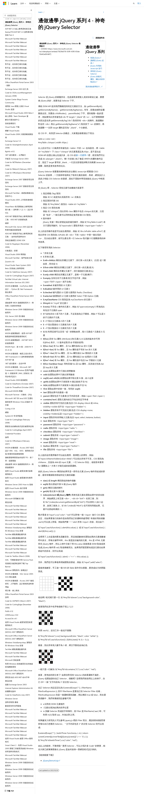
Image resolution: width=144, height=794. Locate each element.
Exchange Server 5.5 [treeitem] (13, 141)
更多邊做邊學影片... (93, 86)
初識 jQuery (95, 57)
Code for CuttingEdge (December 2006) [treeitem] (18, 606)
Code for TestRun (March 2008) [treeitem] (17, 556)
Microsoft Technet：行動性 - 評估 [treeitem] (18, 394)
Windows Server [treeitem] (11, 698)
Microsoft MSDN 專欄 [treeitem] (13, 391)
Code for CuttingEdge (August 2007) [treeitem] (19, 275)
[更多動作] (103, 12)
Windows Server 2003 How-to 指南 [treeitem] (19, 484)
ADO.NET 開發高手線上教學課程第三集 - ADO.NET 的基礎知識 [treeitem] (19, 218)
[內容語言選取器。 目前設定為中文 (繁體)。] (10, 790)
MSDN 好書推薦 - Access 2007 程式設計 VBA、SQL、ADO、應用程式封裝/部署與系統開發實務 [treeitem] (19, 450)
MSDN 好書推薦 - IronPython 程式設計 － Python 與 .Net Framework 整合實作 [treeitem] (19, 289)
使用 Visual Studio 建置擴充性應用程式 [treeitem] (18, 479)
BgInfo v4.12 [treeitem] (10, 151)
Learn (40, 12)
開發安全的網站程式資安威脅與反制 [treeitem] (19, 426)
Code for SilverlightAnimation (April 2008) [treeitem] (19, 146)
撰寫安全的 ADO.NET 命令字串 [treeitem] (17, 677)
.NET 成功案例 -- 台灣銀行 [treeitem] (15, 155)
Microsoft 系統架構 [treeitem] (12, 660)
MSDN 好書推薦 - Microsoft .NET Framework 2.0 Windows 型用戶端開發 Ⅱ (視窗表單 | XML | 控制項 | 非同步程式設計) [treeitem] (19, 372)
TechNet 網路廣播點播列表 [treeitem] (15, 534)
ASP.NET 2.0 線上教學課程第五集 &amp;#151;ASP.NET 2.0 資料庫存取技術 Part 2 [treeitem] (19, 32)
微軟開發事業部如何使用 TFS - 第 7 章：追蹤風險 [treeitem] (19, 459)
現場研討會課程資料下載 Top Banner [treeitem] (16, 565)
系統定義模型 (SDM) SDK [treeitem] (15, 240)
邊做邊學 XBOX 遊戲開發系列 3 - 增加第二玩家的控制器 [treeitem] (19, 304)
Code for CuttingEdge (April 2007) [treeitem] (18, 430)
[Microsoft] (4, 3)
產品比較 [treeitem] (8, 502)
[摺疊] (31, 10)
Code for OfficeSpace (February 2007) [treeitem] (17, 442)
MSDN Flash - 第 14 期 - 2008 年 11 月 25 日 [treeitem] (19, 348)
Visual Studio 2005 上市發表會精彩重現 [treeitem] (19, 201)
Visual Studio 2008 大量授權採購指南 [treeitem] (19, 136)
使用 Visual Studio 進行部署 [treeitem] (16, 488)
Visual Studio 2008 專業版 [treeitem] (15, 254)
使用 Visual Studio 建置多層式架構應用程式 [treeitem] (18, 472)
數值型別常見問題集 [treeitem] (13, 706)
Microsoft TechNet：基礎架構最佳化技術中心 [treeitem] (19, 194)
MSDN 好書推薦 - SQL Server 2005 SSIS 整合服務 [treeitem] (19, 575)
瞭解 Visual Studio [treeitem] (12, 130)
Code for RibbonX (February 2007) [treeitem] (18, 169)
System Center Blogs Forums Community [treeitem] (16, 101)
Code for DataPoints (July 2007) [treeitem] (17, 695)
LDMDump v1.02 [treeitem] (11, 615)
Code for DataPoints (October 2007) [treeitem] (19, 384)
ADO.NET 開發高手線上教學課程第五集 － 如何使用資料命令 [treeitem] (19, 235)
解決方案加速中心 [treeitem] (12, 119)
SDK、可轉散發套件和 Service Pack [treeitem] (19, 560)
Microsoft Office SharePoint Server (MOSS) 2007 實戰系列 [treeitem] (18, 630)
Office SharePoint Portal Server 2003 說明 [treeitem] (19, 596)
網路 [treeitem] (7, 412)
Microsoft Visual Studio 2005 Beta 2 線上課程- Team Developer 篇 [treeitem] (19, 114)
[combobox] (17, 16)
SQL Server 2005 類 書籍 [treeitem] (15, 316)
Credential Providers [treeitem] (13, 433)
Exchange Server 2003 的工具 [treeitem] (16, 89)
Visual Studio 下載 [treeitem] (12, 127)
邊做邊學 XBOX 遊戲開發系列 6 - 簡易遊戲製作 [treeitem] (19, 466)
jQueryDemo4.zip (50, 760)
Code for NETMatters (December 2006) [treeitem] (18, 164)
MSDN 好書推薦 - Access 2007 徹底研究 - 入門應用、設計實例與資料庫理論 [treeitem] (19, 583)
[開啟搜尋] (133, 3)
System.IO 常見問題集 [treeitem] (14, 416)
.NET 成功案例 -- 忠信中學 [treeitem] (15, 363)
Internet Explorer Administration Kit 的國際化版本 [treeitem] (19, 690)
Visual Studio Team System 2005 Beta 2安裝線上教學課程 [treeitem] (18, 267)
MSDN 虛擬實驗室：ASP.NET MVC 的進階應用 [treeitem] (19, 341)
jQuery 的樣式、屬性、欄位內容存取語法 (97, 79)
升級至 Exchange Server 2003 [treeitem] (16, 158)
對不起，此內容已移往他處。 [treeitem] (16, 64)
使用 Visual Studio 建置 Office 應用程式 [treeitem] (19, 740)
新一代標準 (81, 155)
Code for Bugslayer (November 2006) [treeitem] (17, 245)
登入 (139, 3)
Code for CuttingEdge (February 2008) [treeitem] (17, 421)
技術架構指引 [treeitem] (10, 123)
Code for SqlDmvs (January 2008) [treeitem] (18, 18)
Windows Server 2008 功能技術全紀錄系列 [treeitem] (19, 311)
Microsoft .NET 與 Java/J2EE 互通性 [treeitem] (19, 398)
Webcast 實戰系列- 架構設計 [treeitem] (16, 570)
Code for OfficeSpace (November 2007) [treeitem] (18, 174)
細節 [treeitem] (7, 223)
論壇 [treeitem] (7, 437)
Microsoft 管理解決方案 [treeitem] (14, 498)
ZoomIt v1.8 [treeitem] (9, 261)
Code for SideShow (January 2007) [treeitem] (18, 272)
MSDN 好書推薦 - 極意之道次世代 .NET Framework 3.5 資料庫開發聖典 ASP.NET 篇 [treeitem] (19, 356)
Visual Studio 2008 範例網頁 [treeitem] (16, 380)
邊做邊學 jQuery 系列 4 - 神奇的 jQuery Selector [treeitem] (18, 23)
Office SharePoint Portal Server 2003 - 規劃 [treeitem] (19, 84)
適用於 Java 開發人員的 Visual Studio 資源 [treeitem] (17, 108)
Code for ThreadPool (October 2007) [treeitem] (19, 387)
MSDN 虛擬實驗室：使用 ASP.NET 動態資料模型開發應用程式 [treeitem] (18, 335)
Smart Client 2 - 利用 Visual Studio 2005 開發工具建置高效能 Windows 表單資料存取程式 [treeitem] (19, 748)
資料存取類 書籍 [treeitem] (11, 702)
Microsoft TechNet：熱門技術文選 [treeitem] (18, 258)
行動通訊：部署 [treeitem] (11, 250)
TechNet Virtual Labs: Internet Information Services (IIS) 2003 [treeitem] (17, 281)
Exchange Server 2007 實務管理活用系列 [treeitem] (19, 181)
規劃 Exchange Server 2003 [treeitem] (16, 684)
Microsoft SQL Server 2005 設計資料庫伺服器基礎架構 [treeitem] (18, 228)
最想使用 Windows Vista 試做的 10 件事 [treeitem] (18, 403)
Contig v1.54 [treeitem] (10, 408)
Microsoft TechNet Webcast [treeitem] (16, 38)
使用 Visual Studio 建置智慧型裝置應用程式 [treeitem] (18, 624)
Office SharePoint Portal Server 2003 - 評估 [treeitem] (19, 297)
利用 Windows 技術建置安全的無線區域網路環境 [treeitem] (19, 665)
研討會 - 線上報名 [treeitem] (12, 590)
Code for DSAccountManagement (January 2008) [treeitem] (18, 94)
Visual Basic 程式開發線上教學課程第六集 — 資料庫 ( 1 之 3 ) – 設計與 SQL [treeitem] (19, 209)
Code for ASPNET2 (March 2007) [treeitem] (18, 601)
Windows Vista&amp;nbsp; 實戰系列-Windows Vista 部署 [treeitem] (18, 529)
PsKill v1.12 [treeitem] (9, 611)
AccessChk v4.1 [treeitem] (11, 618)
